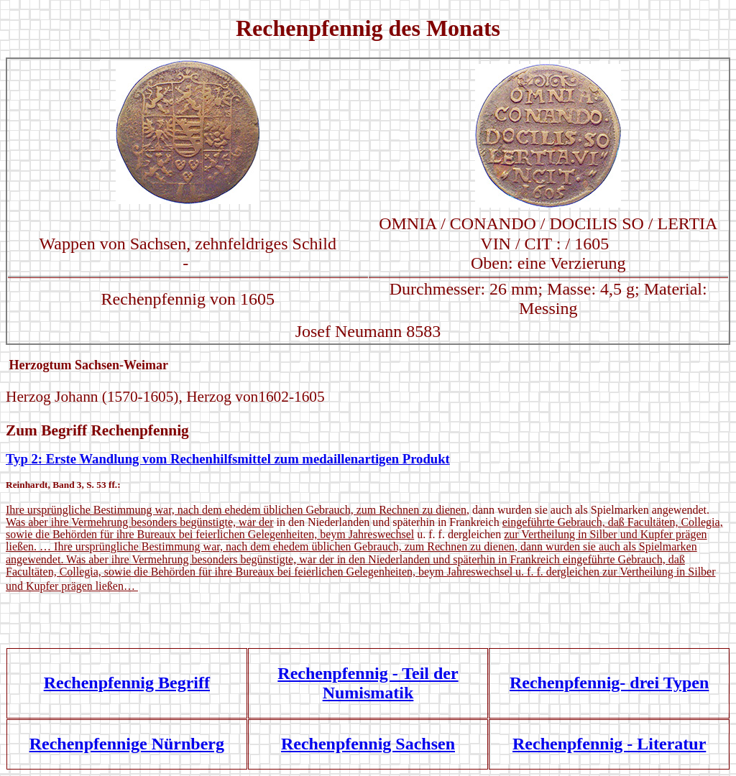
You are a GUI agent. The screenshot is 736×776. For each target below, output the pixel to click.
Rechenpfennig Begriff (127, 682)
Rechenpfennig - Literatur (609, 743)
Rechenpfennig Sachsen (368, 743)
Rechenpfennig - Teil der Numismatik (367, 683)
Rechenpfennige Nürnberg (126, 743)
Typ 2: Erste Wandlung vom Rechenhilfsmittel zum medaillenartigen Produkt (228, 458)
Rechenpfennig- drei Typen (609, 682)
